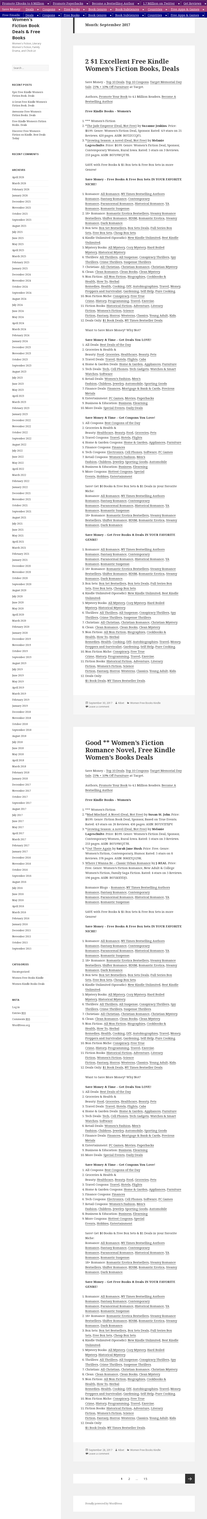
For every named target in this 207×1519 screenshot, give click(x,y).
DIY (128, 286)
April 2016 (18, 906)
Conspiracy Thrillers (154, 257)
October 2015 (20, 942)
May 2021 (18, 535)
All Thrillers (108, 257)
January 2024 (20, 341)
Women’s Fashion (117, 379)
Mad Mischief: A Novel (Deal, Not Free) (115, 814)
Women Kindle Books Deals (28, 984)
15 (147, 1477)
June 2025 (18, 238)
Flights (132, 359)
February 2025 (20, 262)
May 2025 (18, 244)
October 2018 (20, 724)
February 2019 (20, 699)
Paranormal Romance (117, 203)
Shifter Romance (114, 218)
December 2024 (21, 274)
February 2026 (20, 189)
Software (106, 374)
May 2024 (18, 317)
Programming (118, 301)
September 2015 (21, 948)
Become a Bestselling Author (113, 3)
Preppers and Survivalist (103, 291)
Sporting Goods (155, 383)
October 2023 (20, 359)
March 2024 (19, 329)
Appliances (152, 364)
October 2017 (20, 797)
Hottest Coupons (120, 471)
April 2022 (18, 469)
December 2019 (21, 639)
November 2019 (21, 645)
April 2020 (18, 614)
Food (100, 354)
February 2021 (20, 554)
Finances (113, 388)
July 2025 (17, 232)
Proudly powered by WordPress (103, 1503)
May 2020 (18, 608)
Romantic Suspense (115, 208)
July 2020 (17, 596)
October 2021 (20, 505)
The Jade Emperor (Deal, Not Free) (112, 126)
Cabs (142, 359)
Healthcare (129, 354)
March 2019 (19, 693)
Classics (142, 315)
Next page (190, 1479)
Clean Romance (106, 272)
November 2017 (21, 790)
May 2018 (18, 754)
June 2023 (18, 383)
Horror (115, 315)
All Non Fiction (115, 276)
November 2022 (21, 426)
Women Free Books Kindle (28, 977)
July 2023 (17, 377)
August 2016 (19, 882)
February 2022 (20, 481)
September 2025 (21, 220)
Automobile (134, 383)
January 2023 (20, 414)
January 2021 (20, 560)
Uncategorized (20, 971)
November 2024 (21, 280)
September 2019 (21, 657)
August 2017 (19, 809)
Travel (164, 286)
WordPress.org (21, 1025)
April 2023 (18, 396)
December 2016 (21, 857)
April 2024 (18, 323)
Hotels (121, 359)
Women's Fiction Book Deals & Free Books (26, 28)
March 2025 (19, 256)
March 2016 (19, 912)
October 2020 (20, 578)
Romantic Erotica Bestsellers (128, 213)
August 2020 (19, 590)
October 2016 (20, 869)
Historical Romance (149, 203)
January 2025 (20, 268)
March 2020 (19, 620)
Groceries (112, 354)
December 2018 (21, 712)
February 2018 (20, 772)
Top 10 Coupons (137, 82)
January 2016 (20, 924)
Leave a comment (99, 706)
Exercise (148, 301)
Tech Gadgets (139, 369)
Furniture (169, 364)
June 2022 (18, 456)
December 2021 (21, 493)
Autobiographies (145, 286)
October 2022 (20, 432)
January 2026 (20, 195)
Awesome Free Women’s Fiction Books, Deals (26, 113)
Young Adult (158, 315)
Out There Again (99, 848)
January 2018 (20, 778)
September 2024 (21, 292)
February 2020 (20, 626)
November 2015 (21, 936)
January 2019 (20, 706)
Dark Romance (112, 223)
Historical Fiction (119, 306)
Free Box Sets (102, 233)
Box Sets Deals (138, 228)
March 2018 (19, 766)
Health (106, 286)
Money (175, 286)
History (101, 301)
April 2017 (18, 833)
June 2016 (18, 894)
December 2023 (21, 347)
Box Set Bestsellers (112, 228)
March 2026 (19, 183)
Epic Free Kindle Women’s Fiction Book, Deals (27, 93)
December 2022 (21, 420)
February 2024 (20, 335)
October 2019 (20, 651)
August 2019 (19, 663)
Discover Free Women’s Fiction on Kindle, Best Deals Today (29, 134)
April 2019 (18, 687)
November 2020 (21, 572)
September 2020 (21, 584)
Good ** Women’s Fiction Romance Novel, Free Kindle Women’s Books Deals (130, 749)
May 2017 (18, 827)
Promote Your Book (113, 96)
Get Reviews (192, 3)
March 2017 (19, 839)
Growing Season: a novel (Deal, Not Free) (117, 140)
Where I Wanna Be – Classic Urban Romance (118, 863)
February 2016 (20, 918)
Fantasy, (103, 315)
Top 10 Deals (115, 82)
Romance (118, 887)
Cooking (119, 286)
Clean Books (129, 272)
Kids (173, 315)
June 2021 (18, 529)
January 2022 (20, 487)
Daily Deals (134, 408)
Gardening (131, 291)
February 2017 (20, 845)
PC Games (116, 398)
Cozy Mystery (136, 247)
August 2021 (19, 517)
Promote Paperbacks (68, 3)
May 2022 (18, 463)
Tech (105, 369)
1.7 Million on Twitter (159, 3)
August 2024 (19, 299)
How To (102, 281)
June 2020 (18, 602)
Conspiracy (121, 296)
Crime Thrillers (111, 262)
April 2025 (18, 250)
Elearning (140, 403)
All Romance (110, 194)
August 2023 (19, 371)
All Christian (110, 267)
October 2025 (20, 213)
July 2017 (17, 815)
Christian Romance (135, 267)
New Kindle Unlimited (144, 238)
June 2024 (18, 311)
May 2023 (18, 390)
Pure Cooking (165, 291)
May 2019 (18, 681)
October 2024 (20, 286)
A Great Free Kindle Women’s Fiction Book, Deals (29, 103)
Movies (130, 398)
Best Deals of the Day (115, 345)
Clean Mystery (149, 272)
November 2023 (21, 353)
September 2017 (21, 803)
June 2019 (18, 675)
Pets (153, 354)
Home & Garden (131, 364)
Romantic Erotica (151, 218)
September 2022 (21, 438)
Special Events (114, 408)
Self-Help (147, 291)
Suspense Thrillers (137, 262)
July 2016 (17, 888)
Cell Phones (119, 369)
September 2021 (21, 511)
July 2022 (17, 450)
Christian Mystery (164, 267)
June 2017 (18, 821)
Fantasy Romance (114, 199)
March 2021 (19, 547)
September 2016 (21, 876)
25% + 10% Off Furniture (111, 87)
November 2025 (21, 207)
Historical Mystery (111, 252)
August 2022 (19, 444)
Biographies (136, 276)
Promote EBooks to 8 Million (23, 3)
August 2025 (19, 226)
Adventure (141, 306)
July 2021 (17, 523)
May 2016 (18, 900)
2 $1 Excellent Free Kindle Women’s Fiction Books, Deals (132, 65)
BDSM (133, 218)
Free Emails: (11, 15)
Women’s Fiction (109, 310)
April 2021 (18, 541)
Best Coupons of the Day (122, 423)
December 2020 (21, 566)
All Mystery (116, 247)
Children (104, 383)
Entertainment (121, 476)
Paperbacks (145, 398)
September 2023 (21, 365)
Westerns (128, 315)
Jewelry (118, 383)
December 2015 (21, 930)
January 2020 (20, 633)
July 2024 (17, 305)
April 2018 (18, 760)
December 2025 (21, 201)
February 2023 (20, 408)
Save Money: (11, 9)
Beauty (144, 354)
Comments (21, 1019)
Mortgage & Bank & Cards (141, 388)
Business (125, 403)
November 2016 (21, 863)
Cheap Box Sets (125, 233)
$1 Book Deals (113, 320)
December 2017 (21, 784)
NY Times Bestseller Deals (143, 320)
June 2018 (18, 748)
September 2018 (21, 730)
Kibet (121, 703)
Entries (19, 1013)
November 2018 (21, 718)
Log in (16, 1007)
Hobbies (103, 476)
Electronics (115, 452)
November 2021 (21, 499)
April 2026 (18, 177)
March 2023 (19, 402)
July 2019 (17, 669)
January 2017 (20, 851)
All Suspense (128, 257)
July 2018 (17, 742)
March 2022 (19, 475)
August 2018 (19, 736)
